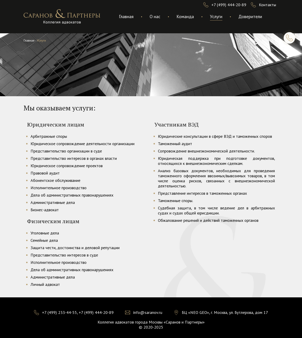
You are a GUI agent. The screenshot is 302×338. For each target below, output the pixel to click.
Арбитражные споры (49, 136)
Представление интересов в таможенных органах (202, 193)
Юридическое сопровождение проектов (67, 165)
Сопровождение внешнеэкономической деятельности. (206, 151)
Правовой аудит (45, 173)
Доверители (250, 16)
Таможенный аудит (175, 143)
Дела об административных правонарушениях (72, 195)
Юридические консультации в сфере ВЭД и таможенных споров (215, 136)
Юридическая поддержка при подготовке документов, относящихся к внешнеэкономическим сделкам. (216, 161)
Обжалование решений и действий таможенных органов (208, 220)
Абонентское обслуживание (55, 180)
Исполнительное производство (59, 187)
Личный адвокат (45, 284)
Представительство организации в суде (66, 151)
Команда (185, 16)
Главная (126, 16)
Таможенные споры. (175, 200)
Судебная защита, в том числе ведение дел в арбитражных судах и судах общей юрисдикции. (216, 210)
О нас (155, 16)
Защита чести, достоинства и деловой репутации (75, 247)
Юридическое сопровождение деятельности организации (82, 143)
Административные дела (53, 202)
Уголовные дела (45, 233)
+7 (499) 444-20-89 (228, 4)
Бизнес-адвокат (45, 209)
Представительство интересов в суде (64, 255)
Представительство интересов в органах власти (74, 158)
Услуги (216, 16)
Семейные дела (44, 240)
